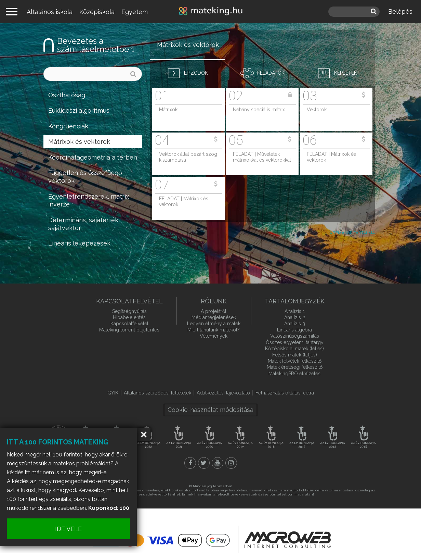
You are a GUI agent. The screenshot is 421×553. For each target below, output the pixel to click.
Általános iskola (50, 11)
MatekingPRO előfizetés (294, 373)
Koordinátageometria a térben (92, 157)
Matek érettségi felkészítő (295, 367)
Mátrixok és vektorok (79, 141)
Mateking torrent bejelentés (129, 329)
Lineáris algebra (294, 329)
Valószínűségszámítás (294, 336)
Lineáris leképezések (79, 243)
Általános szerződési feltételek (157, 392)
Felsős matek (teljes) (294, 354)
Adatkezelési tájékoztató (223, 392)
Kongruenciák (68, 126)
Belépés (400, 11)
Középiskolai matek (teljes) (294, 348)
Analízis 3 (294, 323)
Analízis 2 (294, 317)
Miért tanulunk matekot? (213, 329)
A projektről (213, 311)
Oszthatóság (66, 95)
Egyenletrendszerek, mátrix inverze (88, 200)
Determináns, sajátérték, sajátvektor (84, 223)
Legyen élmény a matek (213, 323)
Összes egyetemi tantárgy (295, 342)
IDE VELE (68, 528)
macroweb (288, 540)
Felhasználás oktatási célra (284, 392)
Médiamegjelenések (214, 317)
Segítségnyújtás (129, 311)
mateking (210, 12)
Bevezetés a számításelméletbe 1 (96, 45)
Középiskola (97, 11)
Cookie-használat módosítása (210, 409)
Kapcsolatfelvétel (129, 323)
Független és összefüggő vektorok (85, 176)
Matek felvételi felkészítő (294, 361)
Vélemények (213, 336)
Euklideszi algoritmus (78, 110)
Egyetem (134, 11)
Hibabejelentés (129, 317)
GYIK (112, 392)
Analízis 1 (295, 311)
